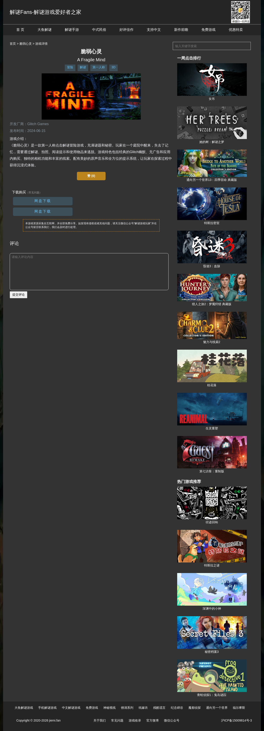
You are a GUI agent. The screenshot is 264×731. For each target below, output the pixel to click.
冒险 (70, 67)
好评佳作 (126, 30)
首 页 (20, 30)
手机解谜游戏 (47, 707)
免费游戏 (208, 30)
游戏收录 (135, 720)
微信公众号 (171, 720)
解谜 (83, 67)
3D (113, 67)
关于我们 (99, 720)
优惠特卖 (236, 30)
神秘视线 (109, 707)
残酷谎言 (159, 707)
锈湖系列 (127, 707)
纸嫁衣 (143, 707)
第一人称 (99, 67)
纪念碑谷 (177, 707)
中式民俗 (99, 30)
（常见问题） (34, 192)
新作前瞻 (181, 30)
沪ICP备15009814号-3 (236, 720)
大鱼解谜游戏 (24, 707)
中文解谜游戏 (71, 707)
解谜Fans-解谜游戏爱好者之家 (45, 12)
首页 (13, 43)
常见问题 (117, 720)
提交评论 (18, 294)
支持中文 (154, 30)
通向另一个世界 (217, 707)
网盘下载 (42, 201)
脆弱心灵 (25, 43)
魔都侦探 (194, 707)
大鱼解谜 (44, 30)
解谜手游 (72, 30)
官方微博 (152, 720)
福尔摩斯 (239, 707)
